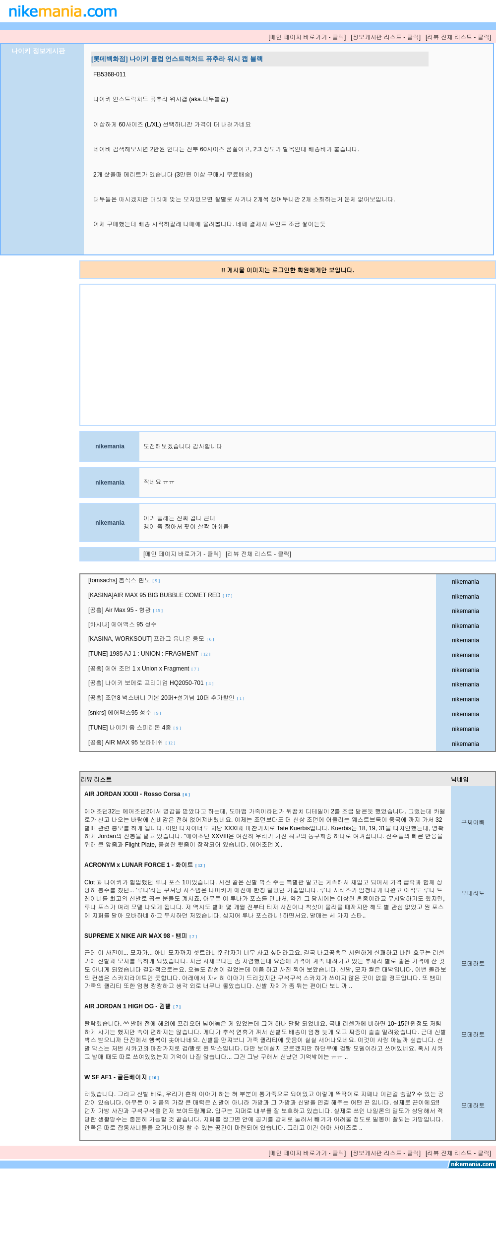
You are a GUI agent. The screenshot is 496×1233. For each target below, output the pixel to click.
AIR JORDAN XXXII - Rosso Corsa (137, 794)
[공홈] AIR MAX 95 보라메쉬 (131, 742)
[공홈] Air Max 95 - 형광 (125, 610)
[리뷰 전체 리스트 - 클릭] (458, 37)
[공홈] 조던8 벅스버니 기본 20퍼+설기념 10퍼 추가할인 (166, 697)
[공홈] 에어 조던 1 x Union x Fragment (143, 668)
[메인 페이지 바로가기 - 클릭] (307, 37)
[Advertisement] (185, 354)
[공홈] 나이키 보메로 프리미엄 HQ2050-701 (150, 682)
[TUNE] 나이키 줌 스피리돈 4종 (134, 727)
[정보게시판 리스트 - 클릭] (386, 37)
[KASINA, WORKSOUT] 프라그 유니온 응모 (151, 638)
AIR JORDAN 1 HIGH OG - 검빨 (132, 1006)
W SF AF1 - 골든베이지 (121, 1077)
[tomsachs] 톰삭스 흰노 (124, 580)
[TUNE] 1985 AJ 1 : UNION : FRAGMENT (149, 653)
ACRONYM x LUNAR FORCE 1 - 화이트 (144, 865)
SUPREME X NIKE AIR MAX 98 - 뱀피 (140, 935)
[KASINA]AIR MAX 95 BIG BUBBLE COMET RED (160, 595)
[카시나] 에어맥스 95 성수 (123, 624)
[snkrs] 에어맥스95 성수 (124, 712)
